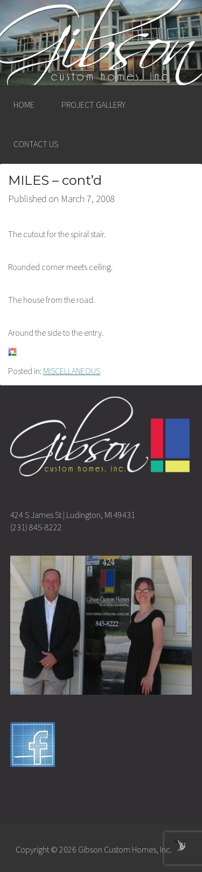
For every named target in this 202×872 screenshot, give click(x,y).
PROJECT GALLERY (93, 104)
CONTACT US (35, 144)
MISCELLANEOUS (71, 370)
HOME (23, 104)
